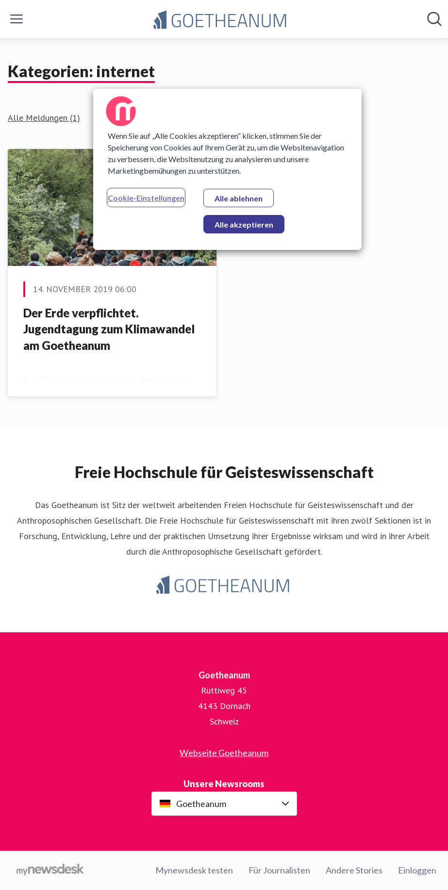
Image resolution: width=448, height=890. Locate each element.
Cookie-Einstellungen (146, 197)
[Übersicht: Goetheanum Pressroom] (221, 19)
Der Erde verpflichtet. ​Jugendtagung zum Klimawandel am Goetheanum (109, 329)
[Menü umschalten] (16, 19)
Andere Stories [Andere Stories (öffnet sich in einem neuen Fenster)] (354, 870)
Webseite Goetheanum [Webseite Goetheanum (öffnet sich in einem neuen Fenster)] (224, 752)
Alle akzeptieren (244, 224)
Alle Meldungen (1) (44, 117)
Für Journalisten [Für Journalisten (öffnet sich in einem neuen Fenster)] (279, 870)
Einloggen (417, 870)
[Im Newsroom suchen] (434, 19)
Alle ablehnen (239, 198)
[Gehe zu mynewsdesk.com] (50, 870)
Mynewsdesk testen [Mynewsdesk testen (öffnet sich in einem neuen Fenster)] (194, 870)
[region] (227, 169)
